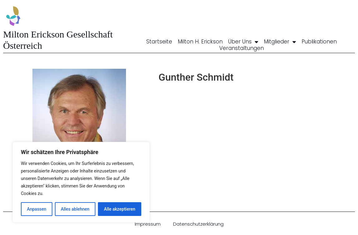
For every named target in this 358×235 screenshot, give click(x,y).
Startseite (159, 41)
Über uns (243, 41)
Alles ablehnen (75, 209)
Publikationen (319, 41)
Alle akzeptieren (119, 209)
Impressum (148, 224)
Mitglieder (280, 41)
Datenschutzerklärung (198, 224)
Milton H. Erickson (200, 41)
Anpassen (36, 209)
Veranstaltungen (241, 48)
